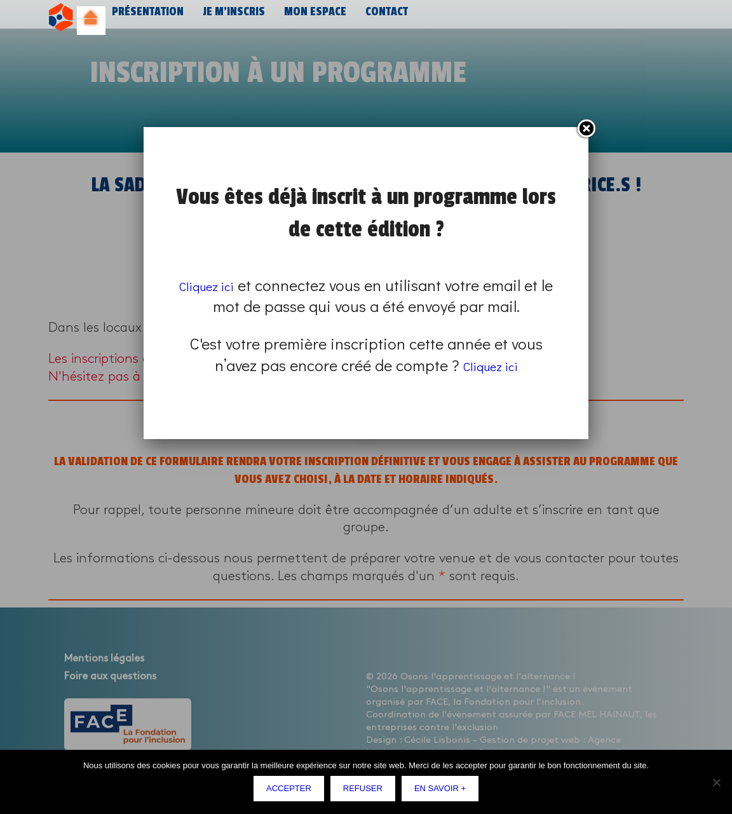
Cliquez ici (214, 285)
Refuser (366, 791)
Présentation (146, 17)
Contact (378, 17)
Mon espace (308, 17)
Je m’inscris (229, 17)
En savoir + (443, 791)
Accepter (292, 791)
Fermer (586, 129)
